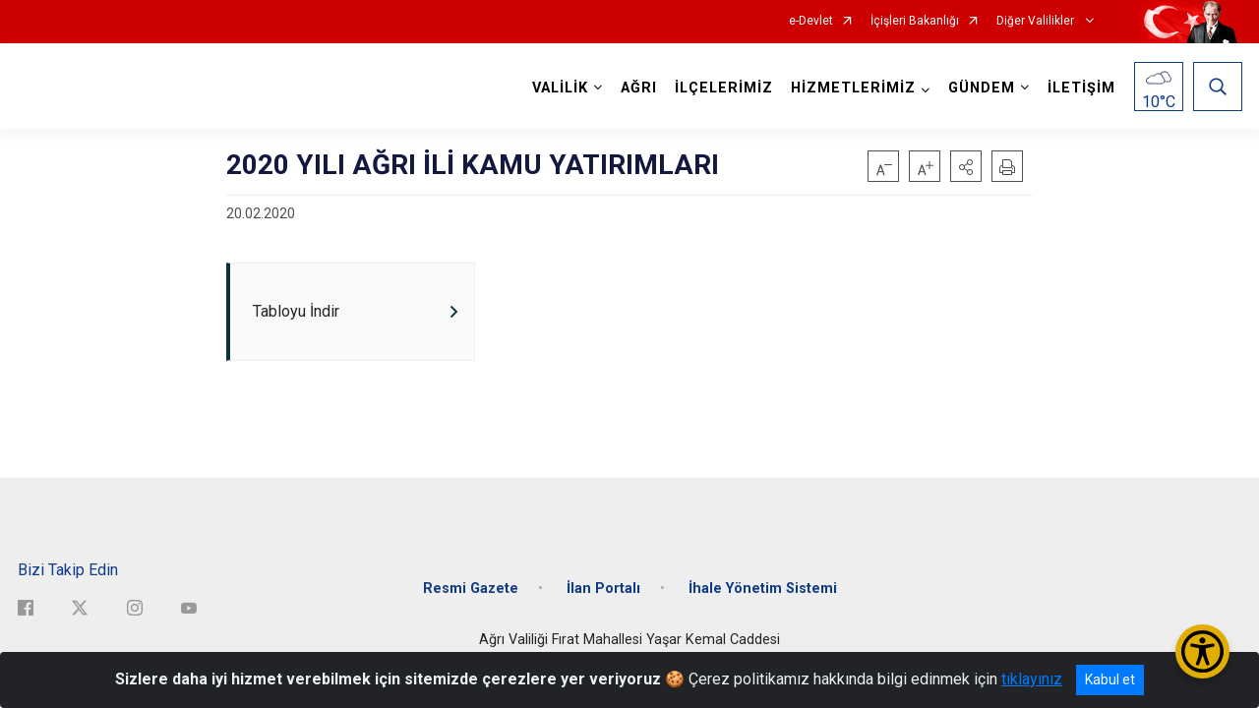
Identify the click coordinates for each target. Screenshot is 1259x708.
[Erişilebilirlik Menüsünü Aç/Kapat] (1202, 651)
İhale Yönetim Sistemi (763, 588)
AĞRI (639, 88)
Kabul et (1110, 679)
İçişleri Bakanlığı (914, 21)
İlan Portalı (603, 588)
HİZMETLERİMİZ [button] (853, 88)
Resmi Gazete (470, 588)
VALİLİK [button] (560, 88)
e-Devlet (811, 21)
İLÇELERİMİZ (724, 88)
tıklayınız (1031, 679)
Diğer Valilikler (1036, 21)
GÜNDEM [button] (981, 88)
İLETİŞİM (1081, 88)
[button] (966, 166)
